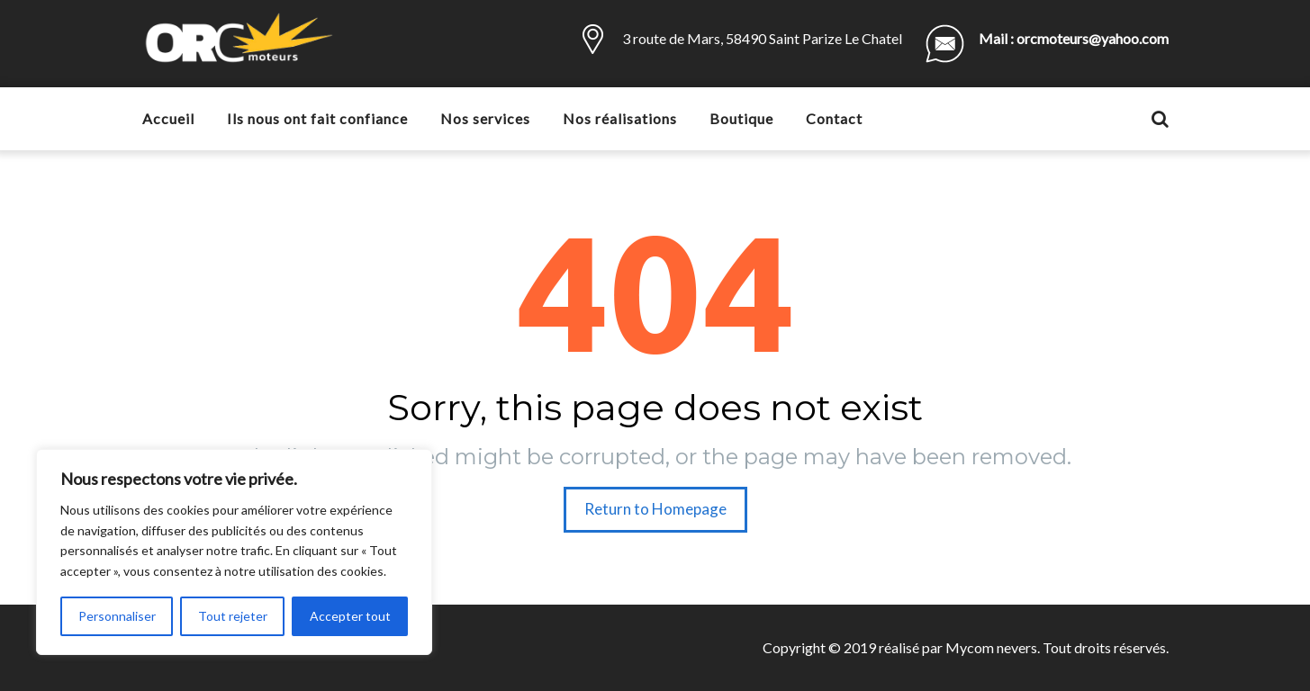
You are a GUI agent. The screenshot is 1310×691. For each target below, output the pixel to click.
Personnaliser (117, 616)
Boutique (741, 118)
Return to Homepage (655, 508)
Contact (834, 118)
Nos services (485, 118)
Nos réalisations (620, 118)
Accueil (168, 118)
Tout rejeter (232, 616)
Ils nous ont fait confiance (317, 118)
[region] (234, 552)
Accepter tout (350, 616)
